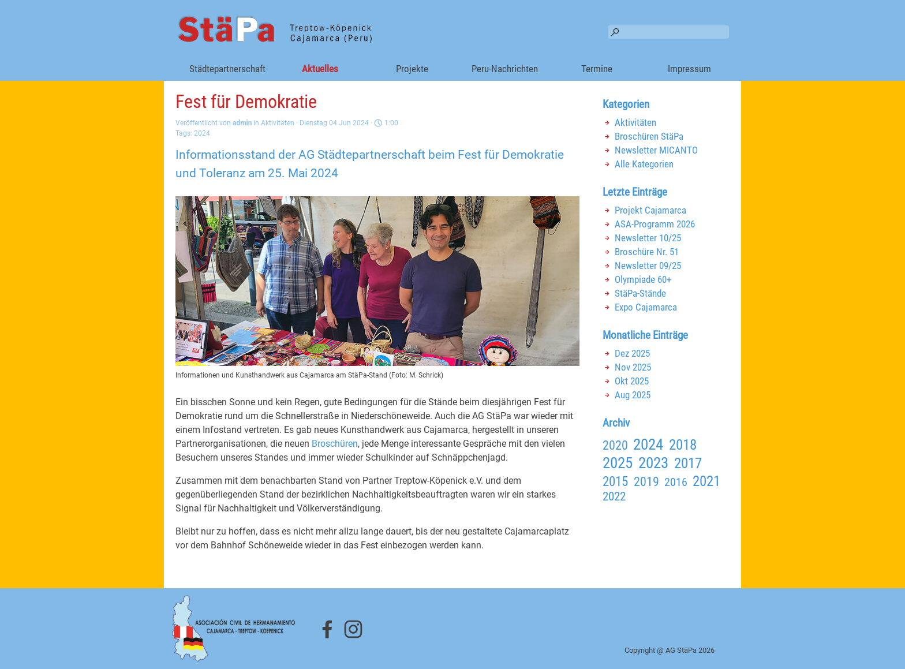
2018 (683, 444)
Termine (596, 68)
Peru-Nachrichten (505, 68)
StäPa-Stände (640, 293)
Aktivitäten (635, 122)
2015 (615, 481)
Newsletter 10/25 (648, 238)
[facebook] (327, 629)
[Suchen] (668, 32)
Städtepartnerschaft (227, 68)
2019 (646, 481)
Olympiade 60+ (643, 279)
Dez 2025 (632, 353)
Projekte (412, 68)
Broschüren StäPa (649, 136)
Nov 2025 (633, 367)
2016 (675, 482)
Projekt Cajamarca (650, 210)
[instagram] (353, 629)
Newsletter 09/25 (648, 265)
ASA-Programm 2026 (655, 224)
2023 (653, 463)
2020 (615, 445)
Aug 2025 (632, 395)
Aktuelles (320, 68)
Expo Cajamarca (646, 307)
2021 (706, 480)
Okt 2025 (632, 381)
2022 (614, 496)
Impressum (689, 68)
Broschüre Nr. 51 (647, 251)
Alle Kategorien (644, 164)
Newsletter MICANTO (656, 150)
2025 (618, 463)
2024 (202, 133)
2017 (688, 463)
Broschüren (335, 443)
